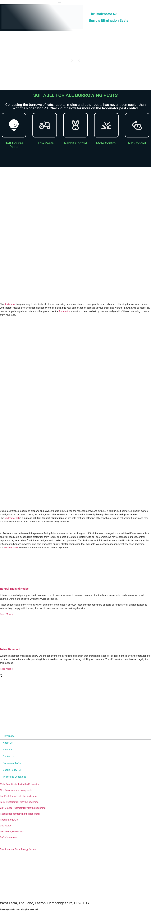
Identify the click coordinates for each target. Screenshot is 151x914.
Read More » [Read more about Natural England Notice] (6, 614)
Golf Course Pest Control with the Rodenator (23, 808)
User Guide (6, 825)
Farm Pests (45, 143)
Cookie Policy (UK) (12, 770)
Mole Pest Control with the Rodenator (19, 784)
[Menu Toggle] (59, 2)
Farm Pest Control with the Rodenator (19, 802)
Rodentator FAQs (12, 763)
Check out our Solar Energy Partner (18, 849)
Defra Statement (10, 649)
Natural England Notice (14, 588)
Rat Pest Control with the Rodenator (18, 796)
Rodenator (10, 304)
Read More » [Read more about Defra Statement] (6, 668)
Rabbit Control (75, 143)
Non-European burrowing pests (16, 790)
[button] (79, 60)
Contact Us (9, 756)
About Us (8, 742)
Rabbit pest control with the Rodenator (20, 813)
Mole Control (106, 143)
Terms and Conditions (14, 776)
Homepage (8, 736)
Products (7, 749)
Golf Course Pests (14, 145)
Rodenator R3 (12, 518)
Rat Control (137, 143)
